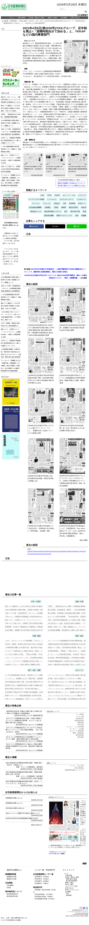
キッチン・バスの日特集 (75, 727)
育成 (84, 211)
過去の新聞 (83, 540)
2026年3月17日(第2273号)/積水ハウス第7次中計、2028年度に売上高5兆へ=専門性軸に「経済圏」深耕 (41, 528)
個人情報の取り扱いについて (80, 910)
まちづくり (79, 670)
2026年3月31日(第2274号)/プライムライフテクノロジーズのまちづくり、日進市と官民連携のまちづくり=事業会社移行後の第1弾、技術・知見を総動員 (72, 481)
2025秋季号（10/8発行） (42, 881)
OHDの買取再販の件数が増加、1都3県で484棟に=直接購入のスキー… (29, 610)
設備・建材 (37, 636)
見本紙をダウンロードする (57, 852)
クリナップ (82, 195)
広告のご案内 (69, 884)
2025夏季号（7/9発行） (42, 883)
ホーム (11, 18)
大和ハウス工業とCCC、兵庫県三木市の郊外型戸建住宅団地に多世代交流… (31, 623)
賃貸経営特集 (79, 720)
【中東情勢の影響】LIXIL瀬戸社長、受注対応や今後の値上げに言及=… (30, 647)
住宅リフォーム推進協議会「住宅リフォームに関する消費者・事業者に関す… (32, 699)
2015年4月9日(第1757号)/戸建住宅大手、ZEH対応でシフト (33, 163)
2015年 (31, 554)
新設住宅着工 (73, 207)
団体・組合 (79, 636)
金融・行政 (79, 601)
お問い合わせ (75, 18)
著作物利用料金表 (12, 894)
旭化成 (83, 207)
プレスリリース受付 (71, 886)
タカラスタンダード (67, 199)
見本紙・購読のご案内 (36, 18)
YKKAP (57, 195)
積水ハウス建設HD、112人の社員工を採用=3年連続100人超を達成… (29, 606)
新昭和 (63, 207)
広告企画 (81, 725)
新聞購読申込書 (11, 876)
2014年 (37, 554)
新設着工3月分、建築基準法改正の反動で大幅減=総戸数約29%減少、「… (31, 685)
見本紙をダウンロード (77, 183)
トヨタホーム (81, 199)
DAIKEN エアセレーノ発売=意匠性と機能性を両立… (23, 664)
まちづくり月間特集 (36, 725)
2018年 (73, 551)
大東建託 (47, 207)
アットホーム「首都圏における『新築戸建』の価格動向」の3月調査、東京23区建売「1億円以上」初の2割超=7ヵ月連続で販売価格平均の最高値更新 (10, 180)
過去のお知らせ (36, 825)
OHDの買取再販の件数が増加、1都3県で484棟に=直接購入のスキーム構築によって (11, 123)
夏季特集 (81, 722)
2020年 (62, 551)
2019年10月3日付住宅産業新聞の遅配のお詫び (22, 818)
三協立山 (57, 203)
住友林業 (72, 203)
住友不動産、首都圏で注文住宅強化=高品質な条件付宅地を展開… (28, 630)
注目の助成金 (38, 769)
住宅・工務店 (36, 601)
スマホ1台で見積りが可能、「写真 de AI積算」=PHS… (24, 654)
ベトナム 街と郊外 (77, 766)
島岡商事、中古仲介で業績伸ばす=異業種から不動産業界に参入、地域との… (32, 627)
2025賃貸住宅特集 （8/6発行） (44, 896)
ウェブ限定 (80, 714)
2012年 (48, 554)
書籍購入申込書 (11, 879)
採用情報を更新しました (14, 798)
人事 (64, 203)
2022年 (51, 551)
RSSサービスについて (72, 890)
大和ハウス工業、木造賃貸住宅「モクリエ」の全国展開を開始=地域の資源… (32, 613)
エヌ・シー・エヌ (69, 195)
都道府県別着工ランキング (74, 770)
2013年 (42, 554)
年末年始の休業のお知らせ (15, 808)
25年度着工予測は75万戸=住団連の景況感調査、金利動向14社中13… (29, 692)
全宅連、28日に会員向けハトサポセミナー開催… (65, 678)
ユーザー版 (31, 715)
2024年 (40, 551)
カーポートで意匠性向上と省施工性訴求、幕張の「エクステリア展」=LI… (31, 651)
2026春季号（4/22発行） (42, 876)
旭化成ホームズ (35, 211)
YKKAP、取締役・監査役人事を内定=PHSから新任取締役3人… (27, 644)
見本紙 (9, 887)
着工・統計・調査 (34, 670)
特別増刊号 (39, 715)
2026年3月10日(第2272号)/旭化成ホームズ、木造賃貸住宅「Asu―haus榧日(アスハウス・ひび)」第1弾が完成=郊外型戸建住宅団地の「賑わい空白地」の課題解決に (72, 531)
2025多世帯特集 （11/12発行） (44, 894)
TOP (84, 863)
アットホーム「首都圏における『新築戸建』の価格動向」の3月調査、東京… (32, 678)
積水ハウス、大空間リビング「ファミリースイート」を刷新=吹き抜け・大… (32, 620)
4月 (37, 21)
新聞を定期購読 (63, 183)
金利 (76, 215)
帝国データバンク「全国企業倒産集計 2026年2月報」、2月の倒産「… (29, 695)
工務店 (56, 207)
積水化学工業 (75, 211)
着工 (66, 211)
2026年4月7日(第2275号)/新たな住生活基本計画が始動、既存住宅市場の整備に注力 (40, 478)
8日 (41, 21)
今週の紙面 (21, 18)
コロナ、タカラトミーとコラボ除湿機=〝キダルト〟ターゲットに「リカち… (32, 641)
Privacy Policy (69, 916)
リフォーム (47, 203)
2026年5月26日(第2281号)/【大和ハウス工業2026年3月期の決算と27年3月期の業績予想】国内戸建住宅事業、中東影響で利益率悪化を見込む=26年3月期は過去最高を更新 (41, 330)
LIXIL (42, 195)
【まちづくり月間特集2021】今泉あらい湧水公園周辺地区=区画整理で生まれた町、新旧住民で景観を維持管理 (24, 746)
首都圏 (83, 215)
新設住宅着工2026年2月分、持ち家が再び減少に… (23, 689)
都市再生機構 (49, 215)
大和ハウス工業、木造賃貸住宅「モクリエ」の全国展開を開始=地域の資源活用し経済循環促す (11, 131)
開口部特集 (80, 735)
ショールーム (52, 199)
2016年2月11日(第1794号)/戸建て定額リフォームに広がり (55, 163)
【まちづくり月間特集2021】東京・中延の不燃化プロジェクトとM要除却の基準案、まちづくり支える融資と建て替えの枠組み (24, 720)
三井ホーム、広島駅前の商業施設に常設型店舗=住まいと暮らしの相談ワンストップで (11, 140)
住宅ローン (82, 203)
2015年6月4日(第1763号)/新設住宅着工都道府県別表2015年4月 (77, 163)
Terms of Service (80, 916)
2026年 (29, 551)
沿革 (67, 893)
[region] (55, 251)
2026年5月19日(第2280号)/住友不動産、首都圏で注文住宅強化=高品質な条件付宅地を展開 (72, 327)
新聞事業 (13, 21)
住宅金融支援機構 (35, 207)
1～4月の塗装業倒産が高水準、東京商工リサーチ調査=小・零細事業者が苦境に (11, 149)
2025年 (35, 551)
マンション (36, 203)
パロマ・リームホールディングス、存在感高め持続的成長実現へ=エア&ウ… (32, 658)
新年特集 (81, 737)
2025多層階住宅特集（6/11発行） (45, 899)
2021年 (31, 21)
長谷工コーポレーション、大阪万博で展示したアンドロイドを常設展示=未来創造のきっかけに (11, 99)
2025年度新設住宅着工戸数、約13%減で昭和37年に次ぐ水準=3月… (29, 682)
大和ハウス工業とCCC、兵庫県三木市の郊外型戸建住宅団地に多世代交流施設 (10, 169)
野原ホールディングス (64, 215)
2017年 (79, 551)
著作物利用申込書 (12, 896)
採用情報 (69, 895)
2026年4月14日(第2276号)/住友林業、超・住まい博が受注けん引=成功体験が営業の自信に (72, 428)
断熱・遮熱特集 (78, 733)
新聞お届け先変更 (71, 879)
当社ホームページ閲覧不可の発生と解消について (23, 813)
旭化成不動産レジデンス (52, 211)
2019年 (68, 551)
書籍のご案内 (52, 18)
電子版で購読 (62, 185)
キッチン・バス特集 (77, 729)
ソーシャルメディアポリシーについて (77, 911)
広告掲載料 (10, 885)
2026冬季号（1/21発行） (42, 879)
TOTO (49, 195)
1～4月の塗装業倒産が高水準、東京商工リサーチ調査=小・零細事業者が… (31, 675)
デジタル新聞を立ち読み (76, 185)
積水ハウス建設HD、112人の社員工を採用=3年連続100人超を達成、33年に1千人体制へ (10, 108)
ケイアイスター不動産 (36, 199)
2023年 (46, 551)
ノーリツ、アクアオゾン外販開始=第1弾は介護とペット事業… (27, 661)
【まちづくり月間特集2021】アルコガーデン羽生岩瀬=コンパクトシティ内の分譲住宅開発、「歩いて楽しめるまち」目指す (24, 730)
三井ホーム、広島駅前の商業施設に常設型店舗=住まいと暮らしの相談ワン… (32, 616)
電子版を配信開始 (71, 880)
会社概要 (64, 18)
